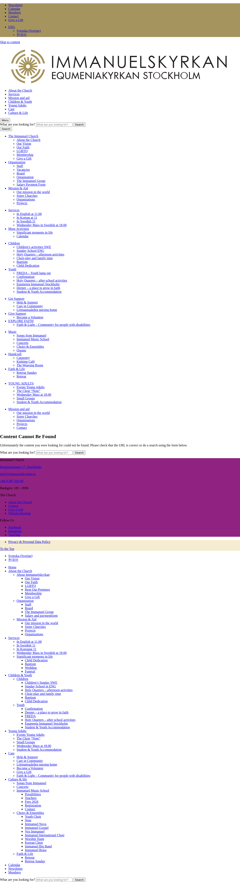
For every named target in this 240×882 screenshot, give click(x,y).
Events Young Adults (31, 387)
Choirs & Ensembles (30, 346)
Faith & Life (16, 369)
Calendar (14, 9)
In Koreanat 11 (26, 649)
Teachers (31, 798)
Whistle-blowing (19, 513)
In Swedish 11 (26, 221)
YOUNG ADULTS (21, 383)
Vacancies (23, 169)
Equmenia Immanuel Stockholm (38, 284)
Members (14, 12)
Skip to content (10, 42)
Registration (33, 805)
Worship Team (34, 839)
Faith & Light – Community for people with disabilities (53, 324)
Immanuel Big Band (38, 846)
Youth (12, 269)
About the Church (20, 90)
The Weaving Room (30, 365)
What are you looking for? (18, 124)
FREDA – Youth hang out (34, 273)
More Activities (18, 229)
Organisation (16, 162)
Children (14, 243)
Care (11, 109)
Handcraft (15, 354)
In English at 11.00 (29, 214)
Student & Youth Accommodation (39, 291)
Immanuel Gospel (36, 827)
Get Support (16, 298)
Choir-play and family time (35, 258)
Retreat (21, 376)
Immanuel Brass (35, 850)
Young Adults (17, 105)
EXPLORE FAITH (21, 321)
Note (28, 820)
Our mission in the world (33, 192)
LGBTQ (22, 151)
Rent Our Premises (37, 589)
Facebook (14, 527)
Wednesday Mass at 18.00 (34, 394)
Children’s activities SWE (34, 247)
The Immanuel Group (31, 181)
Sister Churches (27, 195)
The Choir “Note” (28, 391)
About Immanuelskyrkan (33, 574)
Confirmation (25, 276)
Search (79, 124)
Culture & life (17, 779)
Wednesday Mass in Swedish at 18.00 (42, 225)
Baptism (22, 262)
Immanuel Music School (33, 339)
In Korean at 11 (27, 217)
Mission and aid (18, 98)
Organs (21, 350)
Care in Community (30, 306)
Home (12, 567)
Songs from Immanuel (31, 335)
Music (12, 331)
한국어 (22, 34)
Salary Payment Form (31, 184)
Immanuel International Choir (44, 835)
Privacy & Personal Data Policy (29, 542)
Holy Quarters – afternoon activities (40, 254)
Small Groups (26, 398)
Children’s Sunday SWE (41, 682)
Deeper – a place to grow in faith (38, 288)
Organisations (26, 199)
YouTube (14, 535)
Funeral (30, 671)
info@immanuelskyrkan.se (18, 474)
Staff (20, 166)
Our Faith (23, 147)
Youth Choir (33, 816)
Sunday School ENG (30, 250)
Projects (22, 203)
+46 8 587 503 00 (11, 481)
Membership (25, 155)
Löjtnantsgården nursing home (37, 310)
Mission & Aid (18, 188)
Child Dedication (28, 265)
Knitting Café (26, 361)
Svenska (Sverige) (29, 30)
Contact (13, 16)
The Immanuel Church (23, 136)
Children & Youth (20, 101)
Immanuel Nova (35, 824)
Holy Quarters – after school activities (42, 280)
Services (13, 94)
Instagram (15, 531)
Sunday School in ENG (40, 686)
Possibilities (33, 794)
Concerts (22, 343)
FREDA (30, 716)
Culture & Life (18, 113)
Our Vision (24, 143)
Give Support (17, 313)
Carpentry (23, 358)
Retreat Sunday (27, 372)
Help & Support (27, 302)
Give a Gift (15, 20)
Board (21, 173)
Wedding (31, 667)
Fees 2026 (31, 801)
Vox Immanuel (34, 831)
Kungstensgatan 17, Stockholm (20, 467)
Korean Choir (34, 842)
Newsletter (15, 5)
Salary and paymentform (41, 615)
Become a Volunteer (30, 317)
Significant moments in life (35, 232)
